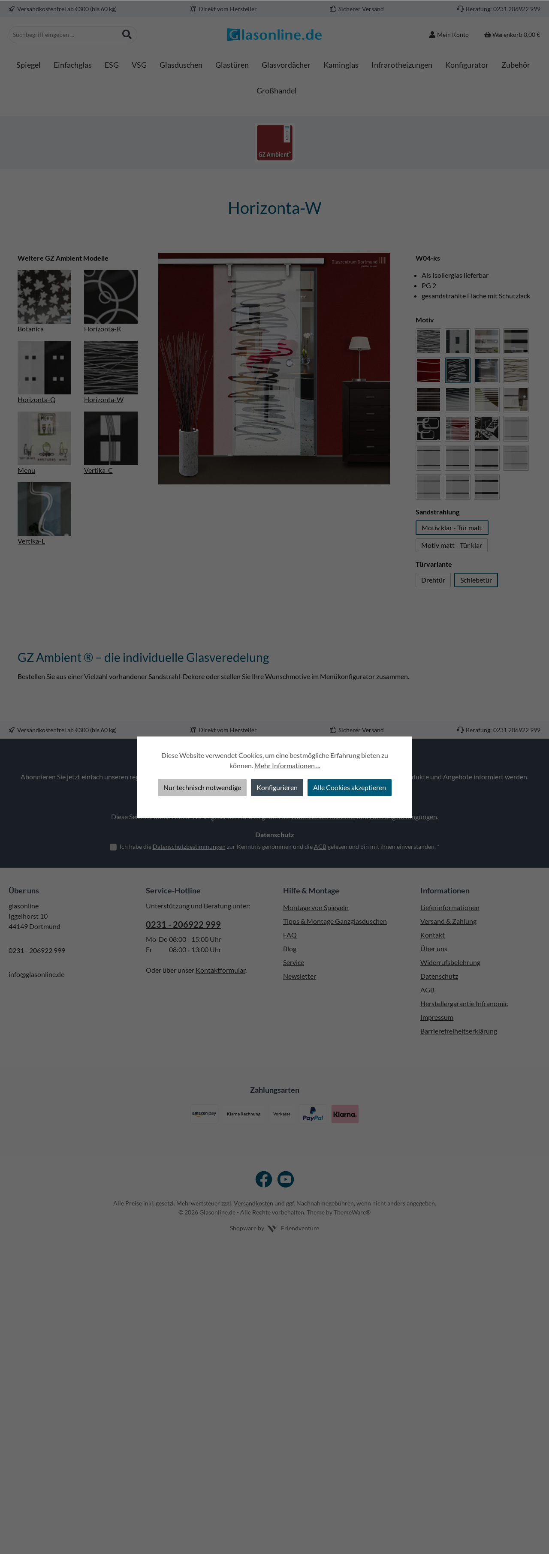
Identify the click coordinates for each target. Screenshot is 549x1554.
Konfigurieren (277, 787)
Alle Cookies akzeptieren (349, 787)
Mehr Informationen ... (287, 765)
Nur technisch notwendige (202, 787)
